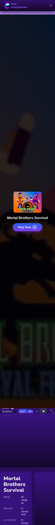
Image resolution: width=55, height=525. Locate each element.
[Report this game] (43, 412)
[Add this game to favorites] (36, 411)
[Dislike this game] (30, 412)
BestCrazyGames (16, 5)
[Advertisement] (27, 440)
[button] (52, 411)
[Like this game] (22, 411)
